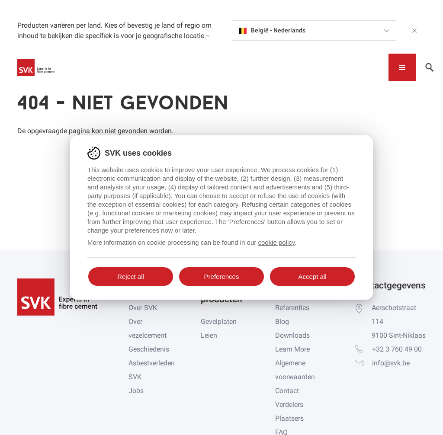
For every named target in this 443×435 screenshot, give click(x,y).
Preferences (221, 276)
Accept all (312, 276)
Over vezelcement (147, 328)
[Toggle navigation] (402, 67)
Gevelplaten (219, 321)
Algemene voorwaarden (295, 370)
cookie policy (276, 242)
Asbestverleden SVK (151, 370)
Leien (209, 335)
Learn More (292, 349)
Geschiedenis (148, 349)
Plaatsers (289, 418)
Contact (287, 391)
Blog (282, 321)
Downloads (292, 335)
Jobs (136, 391)
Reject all (130, 276)
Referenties (292, 308)
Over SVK (142, 308)
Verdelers (289, 404)
